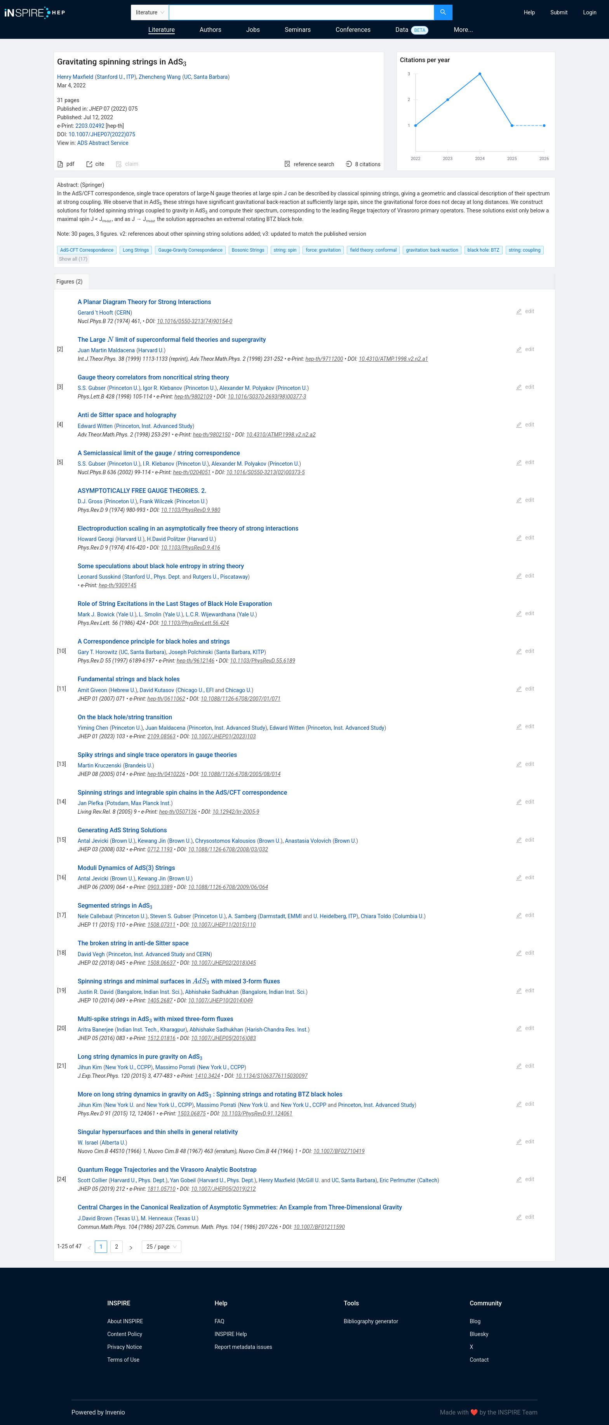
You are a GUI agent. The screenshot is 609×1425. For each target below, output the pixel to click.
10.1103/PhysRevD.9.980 (190, 510)
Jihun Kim (90, 1067)
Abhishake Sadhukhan (211, 992)
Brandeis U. (138, 765)
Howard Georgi (96, 539)
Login (590, 12)
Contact (479, 1360)
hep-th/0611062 (166, 699)
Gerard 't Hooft (95, 313)
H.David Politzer (166, 539)
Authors (210, 29)
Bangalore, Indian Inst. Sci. (149, 992)
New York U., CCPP (128, 1067)
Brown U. (123, 841)
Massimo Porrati (175, 1067)
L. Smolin (150, 614)
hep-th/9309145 (117, 585)
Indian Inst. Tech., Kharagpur (151, 1030)
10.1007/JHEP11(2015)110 (223, 925)
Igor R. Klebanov (162, 388)
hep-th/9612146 (195, 661)
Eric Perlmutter (397, 1180)
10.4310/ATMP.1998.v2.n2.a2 (281, 435)
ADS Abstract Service (103, 143)
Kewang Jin (152, 841)
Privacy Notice (124, 1347)
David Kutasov (157, 690)
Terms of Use (123, 1360)
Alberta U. (113, 1143)
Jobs (253, 29)
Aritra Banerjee (95, 1030)
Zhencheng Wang (160, 77)
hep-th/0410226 (166, 774)
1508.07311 (161, 925)
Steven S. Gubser (170, 916)
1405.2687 (159, 1000)
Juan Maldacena (165, 728)
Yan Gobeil (183, 1180)
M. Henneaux (156, 1218)
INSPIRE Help (230, 1334)
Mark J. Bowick (96, 614)
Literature (161, 29)
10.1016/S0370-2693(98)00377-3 (267, 396)
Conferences (353, 29)
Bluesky (479, 1334)
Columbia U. (409, 916)
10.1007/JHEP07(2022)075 (101, 134)
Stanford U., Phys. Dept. (152, 577)
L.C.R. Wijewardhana (210, 614)
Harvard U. (151, 350)
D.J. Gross (90, 501)
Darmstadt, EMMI (281, 916)
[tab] (79, 281)
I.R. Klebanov (158, 464)
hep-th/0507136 (178, 812)
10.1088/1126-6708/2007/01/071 (241, 699)
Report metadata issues (243, 1347)
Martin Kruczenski (99, 765)
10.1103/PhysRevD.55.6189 (262, 661)
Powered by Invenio (98, 1412)
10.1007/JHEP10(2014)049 (220, 1000)
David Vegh (91, 954)
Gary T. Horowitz (97, 652)
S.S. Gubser (92, 388)
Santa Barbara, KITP (240, 652)
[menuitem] (529, 12)
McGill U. (309, 1180)
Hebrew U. (122, 690)
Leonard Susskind (99, 577)
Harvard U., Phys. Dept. (138, 1180)
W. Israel (88, 1143)
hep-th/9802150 (212, 435)
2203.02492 (89, 126)
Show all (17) (73, 259)
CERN (123, 313)
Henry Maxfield (75, 77)
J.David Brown (95, 1218)
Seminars (298, 29)
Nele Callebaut (95, 916)
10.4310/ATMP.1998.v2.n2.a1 (393, 359)
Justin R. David (95, 992)
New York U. (119, 1105)
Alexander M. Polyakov (246, 388)
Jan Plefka (90, 803)
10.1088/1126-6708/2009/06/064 (228, 887)
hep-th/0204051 (192, 472)
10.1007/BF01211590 (319, 1227)
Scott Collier (92, 1180)
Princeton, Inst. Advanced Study (154, 426)
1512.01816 (162, 1038)
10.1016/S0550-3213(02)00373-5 (265, 472)
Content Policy (124, 1334)
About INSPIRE (125, 1321)
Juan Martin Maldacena (106, 350)
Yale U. (126, 614)
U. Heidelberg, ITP (335, 916)
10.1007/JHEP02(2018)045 (223, 963)
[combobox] (301, 12)
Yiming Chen (93, 728)
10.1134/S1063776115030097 (272, 1076)
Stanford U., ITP (115, 77)
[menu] (531, 12)
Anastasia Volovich (308, 841)
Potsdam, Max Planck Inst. (139, 803)
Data (401, 29)
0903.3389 (160, 887)
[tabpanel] (304, 775)
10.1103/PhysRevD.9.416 (190, 548)
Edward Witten (95, 426)
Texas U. (126, 1218)
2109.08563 (161, 736)
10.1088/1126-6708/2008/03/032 (228, 849)
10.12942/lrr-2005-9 (235, 812)
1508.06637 (162, 963)
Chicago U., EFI (195, 690)
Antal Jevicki (93, 841)
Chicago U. (238, 690)
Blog (475, 1321)
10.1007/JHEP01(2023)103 (223, 736)
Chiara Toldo (376, 916)
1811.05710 (161, 1189)
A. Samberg (242, 916)
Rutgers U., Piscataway (220, 577)
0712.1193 (160, 849)
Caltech (428, 1180)
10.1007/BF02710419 (339, 1151)
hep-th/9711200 (324, 359)
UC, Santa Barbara (206, 77)
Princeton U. (124, 388)
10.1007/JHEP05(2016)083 (223, 1038)
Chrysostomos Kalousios (225, 841)
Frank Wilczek (156, 501)
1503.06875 (191, 1113)
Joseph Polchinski (190, 652)
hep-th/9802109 (193, 396)
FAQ (219, 1321)
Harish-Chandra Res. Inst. (277, 1030)
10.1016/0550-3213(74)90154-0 (194, 321)
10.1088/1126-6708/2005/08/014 (241, 774)
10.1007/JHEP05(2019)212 (223, 1189)
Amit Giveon (92, 690)
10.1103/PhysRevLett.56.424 (195, 623)
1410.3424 (207, 1076)
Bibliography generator (371, 1321)
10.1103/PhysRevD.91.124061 (256, 1113)
